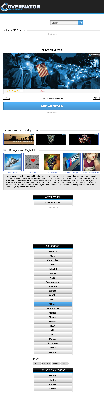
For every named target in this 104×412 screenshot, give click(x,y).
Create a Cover (52, 202)
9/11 (36, 363)
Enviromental (52, 282)
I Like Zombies (52, 173)
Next (96, 98)
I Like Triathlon (32, 173)
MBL (52, 300)
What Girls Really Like (91, 173)
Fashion (53, 286)
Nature (52, 321)
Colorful (53, 269)
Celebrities (52, 260)
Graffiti (52, 295)
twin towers (46, 363)
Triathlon (52, 352)
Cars (52, 256)
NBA (52, 326)
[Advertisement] (51, 41)
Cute (52, 278)
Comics (53, 273)
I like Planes (12, 173)
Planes (52, 339)
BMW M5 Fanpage (71, 173)
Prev (6, 98)
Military (52, 304)
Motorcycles (52, 308)
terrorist (55, 363)
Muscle (52, 317)
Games (52, 291)
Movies (52, 313)
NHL (52, 334)
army (64, 363)
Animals (53, 251)
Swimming (52, 343)
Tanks (53, 348)
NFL (53, 330)
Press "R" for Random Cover (52, 98)
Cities (53, 265)
